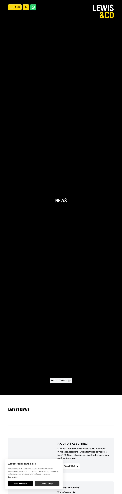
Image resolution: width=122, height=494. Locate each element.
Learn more (12, 477)
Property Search (61, 380)
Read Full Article (68, 466)
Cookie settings (47, 483)
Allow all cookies (20, 483)
